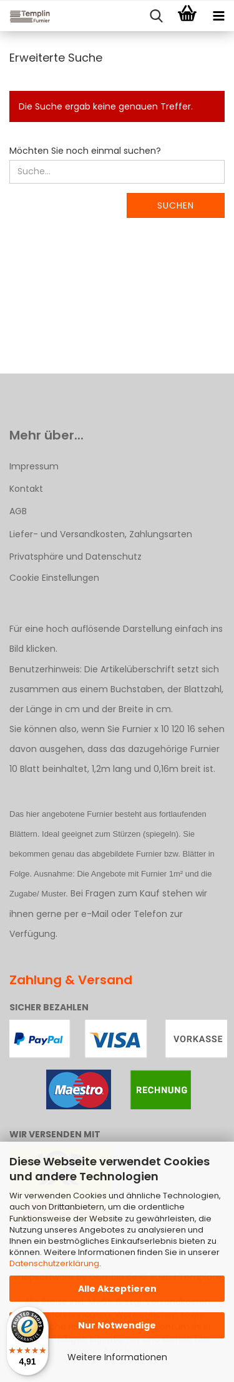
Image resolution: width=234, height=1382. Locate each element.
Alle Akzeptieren (117, 1288)
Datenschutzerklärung (54, 1263)
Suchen (175, 205)
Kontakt (26, 488)
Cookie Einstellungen (54, 577)
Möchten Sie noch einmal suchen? (85, 150)
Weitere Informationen (117, 1357)
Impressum (34, 466)
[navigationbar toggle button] (218, 16)
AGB (18, 511)
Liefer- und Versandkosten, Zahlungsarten (100, 534)
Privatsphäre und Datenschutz (75, 556)
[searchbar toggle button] (156, 16)
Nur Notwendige (117, 1325)
